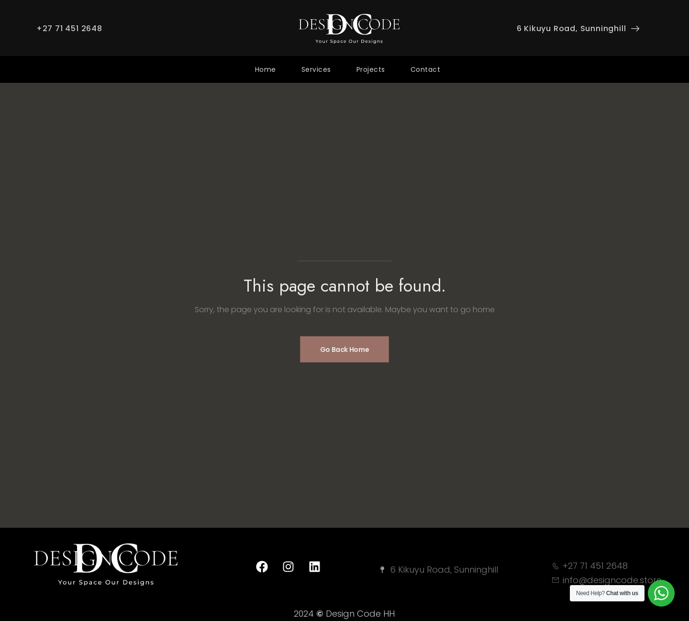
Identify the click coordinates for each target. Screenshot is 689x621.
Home (265, 69)
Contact (426, 69)
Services (316, 69)
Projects (370, 69)
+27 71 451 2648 (69, 28)
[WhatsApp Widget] (661, 593)
